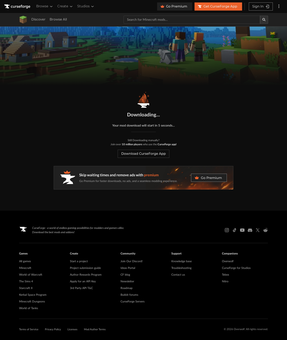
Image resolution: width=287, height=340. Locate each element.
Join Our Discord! (132, 261)
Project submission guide (85, 268)
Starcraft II (26, 288)
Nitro (225, 281)
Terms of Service (28, 329)
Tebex (225, 274)
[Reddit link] (265, 230)
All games (25, 261)
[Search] (264, 20)
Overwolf (228, 261)
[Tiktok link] (234, 230)
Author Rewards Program (86, 274)
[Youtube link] (242, 230)
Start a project (79, 261)
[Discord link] (250, 230)
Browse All (58, 19)
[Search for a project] (192, 19)
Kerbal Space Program (33, 294)
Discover (38, 19)
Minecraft (25, 268)
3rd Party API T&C (81, 288)
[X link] (257, 230)
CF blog (125, 274)
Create (65, 6)
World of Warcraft (30, 274)
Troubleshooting (181, 268)
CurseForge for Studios (236, 268)
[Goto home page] (17, 6)
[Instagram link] (226, 230)
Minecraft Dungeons (32, 301)
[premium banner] (143, 177)
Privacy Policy (53, 329)
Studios (86, 6)
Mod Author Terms (95, 329)
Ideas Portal (128, 268)
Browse (44, 6)
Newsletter (127, 281)
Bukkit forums (129, 294)
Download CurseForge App (143, 154)
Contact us (178, 274)
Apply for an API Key (83, 281)
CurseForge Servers (133, 301)
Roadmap (127, 288)
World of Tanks (28, 308)
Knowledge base (181, 261)
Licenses (72, 329)
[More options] (279, 6)
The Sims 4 (26, 281)
